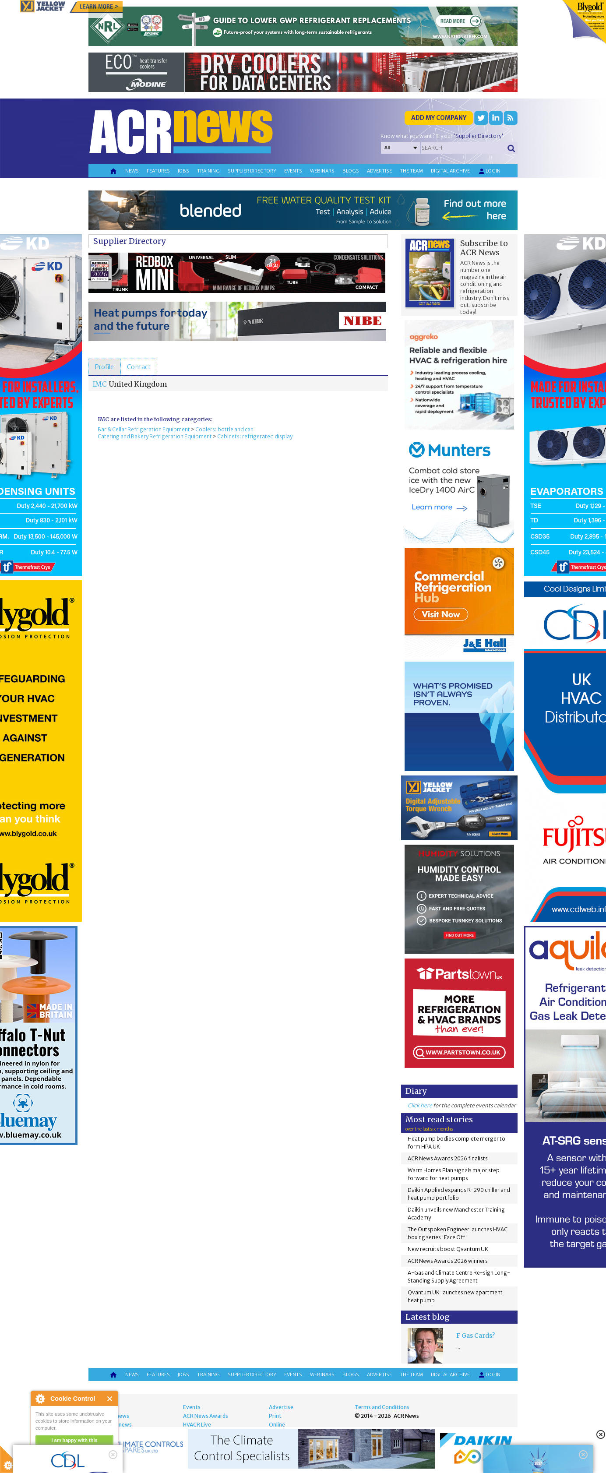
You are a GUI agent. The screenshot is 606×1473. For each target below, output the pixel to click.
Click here (420, 1105)
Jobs (183, 171)
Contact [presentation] (139, 367)
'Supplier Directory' (479, 136)
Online (277, 1424)
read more (48, 1462)
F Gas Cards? (475, 1335)
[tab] (104, 367)
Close (110, 1399)
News (132, 171)
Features (158, 171)
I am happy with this (74, 1440)
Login (489, 171)
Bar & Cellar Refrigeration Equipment (144, 429)
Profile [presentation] (104, 367)
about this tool (99, 1451)
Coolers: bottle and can (224, 429)
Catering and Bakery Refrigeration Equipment (155, 436)
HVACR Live (197, 1424)
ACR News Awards (205, 1416)
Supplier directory (252, 171)
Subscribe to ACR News (484, 247)
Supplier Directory (129, 241)
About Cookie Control (40, 1398)
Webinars (322, 171)
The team (411, 171)
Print (275, 1416)
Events (293, 171)
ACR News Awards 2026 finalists (448, 1158)
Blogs (350, 171)
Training (208, 171)
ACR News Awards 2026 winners (448, 1261)
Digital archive (450, 171)
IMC (100, 384)
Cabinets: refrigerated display (254, 436)
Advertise (379, 171)
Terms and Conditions (382, 1407)
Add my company (438, 118)
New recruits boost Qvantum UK (448, 1249)
